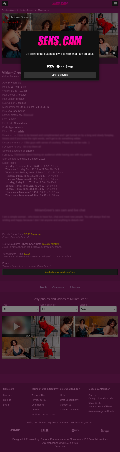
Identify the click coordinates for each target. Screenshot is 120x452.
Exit (60, 60)
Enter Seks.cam (60, 75)
